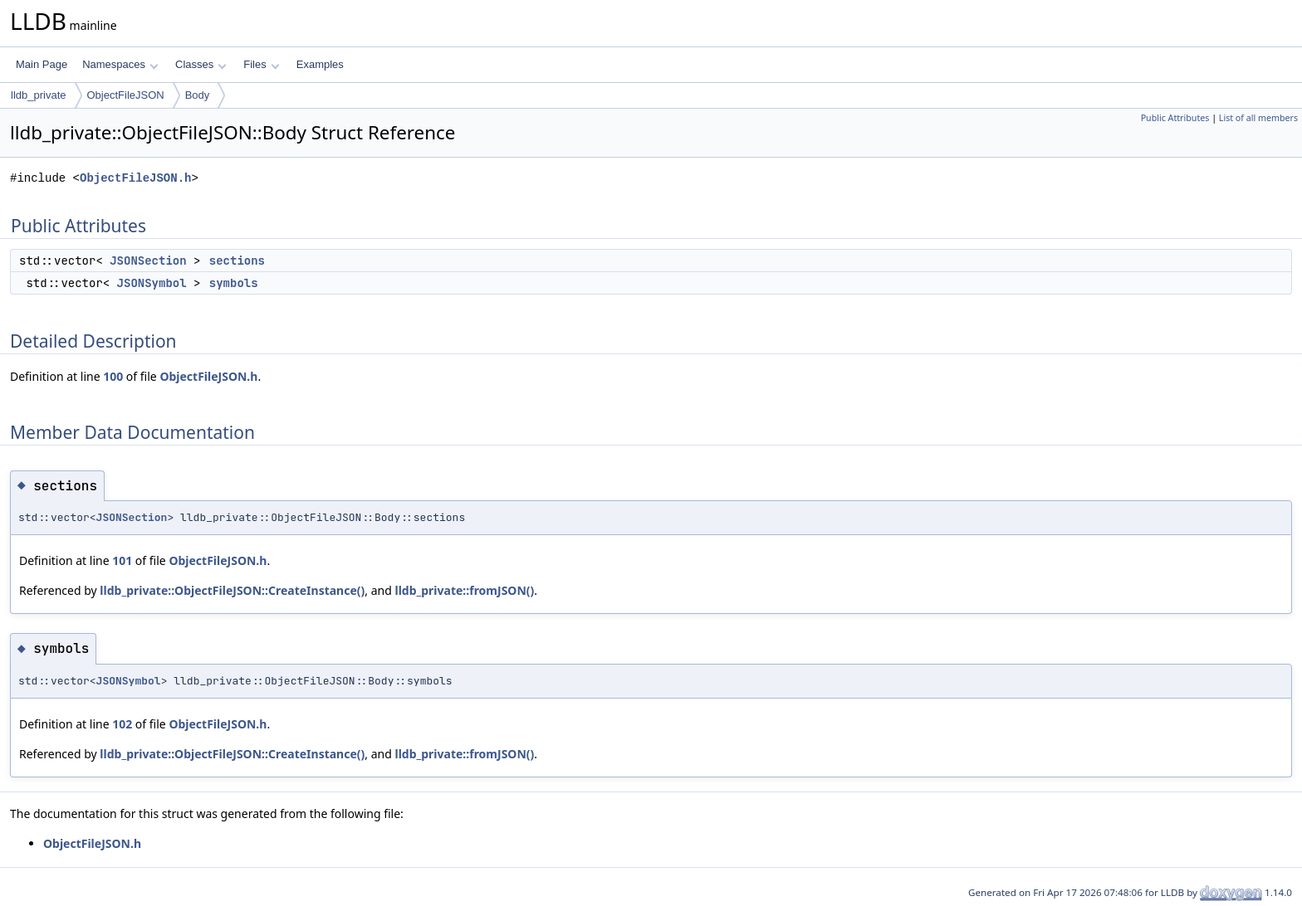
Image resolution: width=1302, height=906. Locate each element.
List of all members (1258, 118)
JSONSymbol (152, 282)
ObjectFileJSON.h (135, 178)
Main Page (41, 64)
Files (261, 64)
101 (122, 560)
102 (122, 724)
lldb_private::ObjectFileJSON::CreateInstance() (232, 590)
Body (197, 95)
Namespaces (120, 64)
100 (113, 376)
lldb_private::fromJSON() (464, 590)
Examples (320, 64)
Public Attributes (1175, 118)
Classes (201, 64)
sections (237, 260)
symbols (233, 282)
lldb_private (38, 95)
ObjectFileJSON (125, 95)
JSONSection (148, 260)
